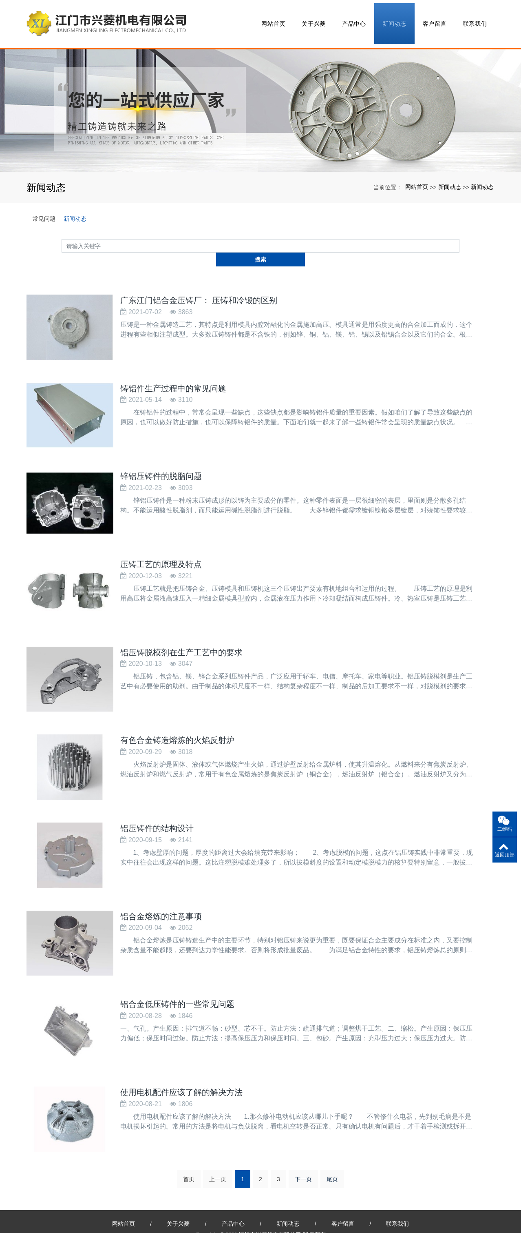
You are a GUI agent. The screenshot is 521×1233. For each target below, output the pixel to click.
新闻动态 (394, 20)
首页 (188, 1147)
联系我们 (474, 20)
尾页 (332, 1147)
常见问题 (44, 211)
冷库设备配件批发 (404, 1212)
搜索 (459, 238)
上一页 (217, 1147)
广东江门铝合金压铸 (148, 1212)
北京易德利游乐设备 (352, 1212)
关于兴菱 (313, 20)
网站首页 (273, 20)
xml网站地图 (260, 1212)
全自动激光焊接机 (301, 1212)
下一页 (303, 1147)
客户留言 (434, 20)
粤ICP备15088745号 (260, 1221)
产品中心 (354, 20)
